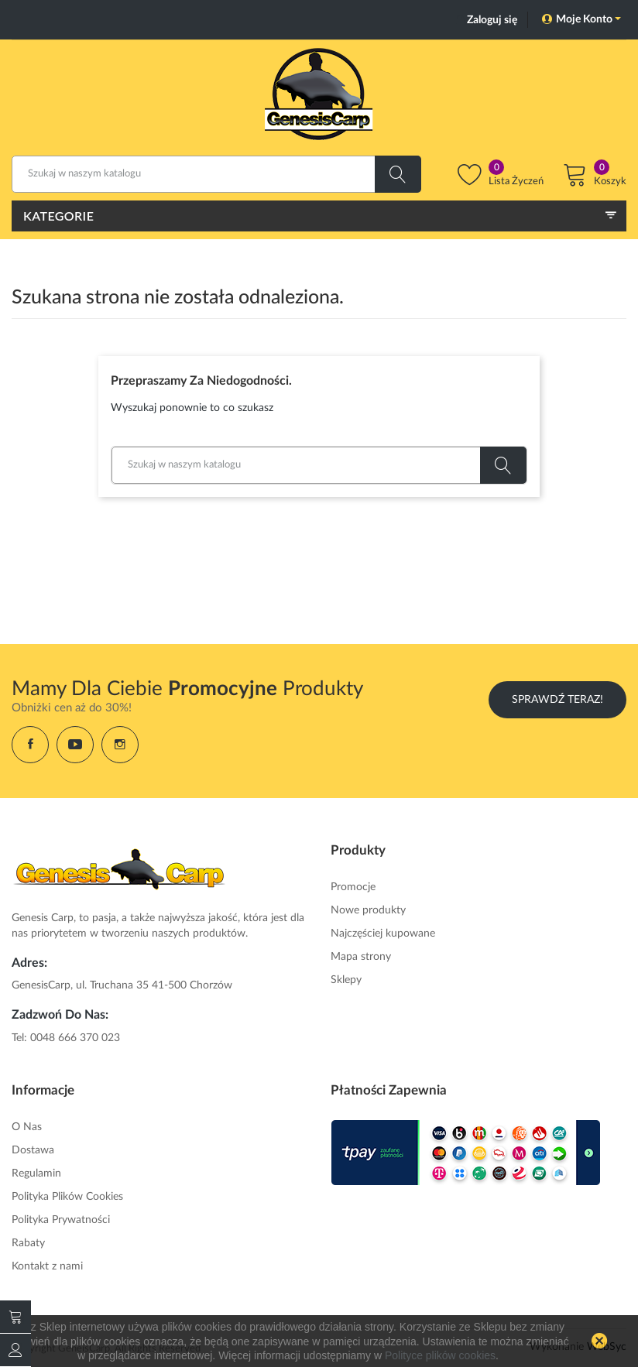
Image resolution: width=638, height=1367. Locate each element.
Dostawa (33, 1148)
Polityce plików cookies (440, 1355)
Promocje (353, 884)
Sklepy (346, 977)
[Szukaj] (216, 174)
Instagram (120, 742)
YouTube (75, 742)
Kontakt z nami (47, 1264)
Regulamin (36, 1171)
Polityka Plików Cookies (67, 1194)
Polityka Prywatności (61, 1217)
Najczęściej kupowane (383, 931)
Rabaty (28, 1240)
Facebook (30, 742)
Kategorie (58, 215)
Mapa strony (361, 954)
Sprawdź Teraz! (557, 697)
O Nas (27, 1124)
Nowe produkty (368, 908)
